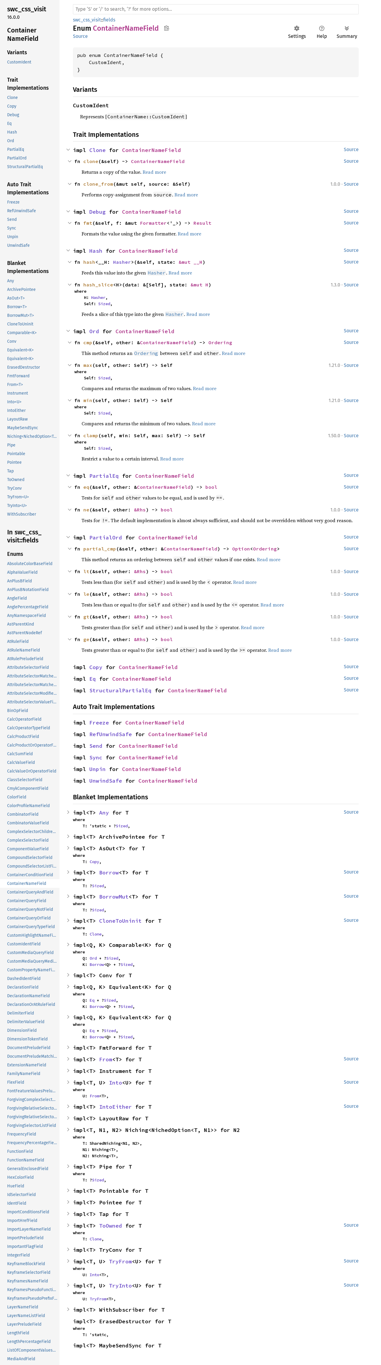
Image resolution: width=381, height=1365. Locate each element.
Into (115, 1082)
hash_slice (98, 285)
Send (95, 745)
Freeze (99, 722)
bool (211, 487)
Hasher (122, 262)
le (86, 594)
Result (202, 223)
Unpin (97, 769)
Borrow (109, 872)
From (105, 1059)
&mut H (199, 285)
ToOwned (110, 1225)
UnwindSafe (105, 780)
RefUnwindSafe (110, 734)
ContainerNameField (151, 150)
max (87, 365)
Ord (94, 331)
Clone (97, 150)
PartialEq (104, 475)
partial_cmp (99, 549)
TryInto (120, 1285)
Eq (92, 678)
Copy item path (166, 28)
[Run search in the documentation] (216, 9)
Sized (104, 303)
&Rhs (140, 510)
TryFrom (120, 1261)
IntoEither (115, 1106)
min (87, 400)
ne (86, 510)
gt (86, 617)
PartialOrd (105, 537)
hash (89, 262)
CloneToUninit (120, 920)
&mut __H (190, 262)
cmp (87, 342)
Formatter (153, 223)
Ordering (220, 342)
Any (104, 812)
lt (86, 571)
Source (80, 36)
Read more (154, 172)
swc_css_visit (87, 20)
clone (90, 161)
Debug (97, 211)
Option (241, 549)
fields (109, 20)
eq (86, 487)
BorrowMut (114, 896)
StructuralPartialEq (120, 690)
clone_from (98, 184)
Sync (95, 757)
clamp (90, 435)
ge (86, 639)
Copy (95, 667)
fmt (87, 223)
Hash (95, 250)
